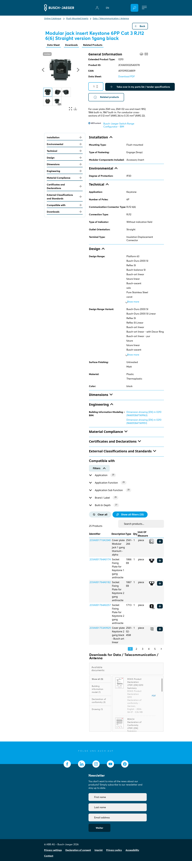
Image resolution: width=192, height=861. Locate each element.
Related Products (92, 44)
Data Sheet (53, 44)
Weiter (99, 827)
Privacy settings (53, 850)
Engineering (65, 171)
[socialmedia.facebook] (67, 764)
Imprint (98, 850)
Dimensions (65, 164)
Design (65, 157)
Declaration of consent (78, 850)
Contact (48, 855)
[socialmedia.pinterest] (124, 764)
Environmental (65, 144)
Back (140, 26)
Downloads (71, 44)
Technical (65, 151)
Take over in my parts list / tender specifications (140, 87)
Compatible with (65, 205)
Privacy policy (114, 850)
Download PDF (126, 76)
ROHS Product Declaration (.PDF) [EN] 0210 (135, 682)
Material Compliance (65, 178)
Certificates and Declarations (65, 186)
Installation (65, 137)
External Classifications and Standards (65, 196)
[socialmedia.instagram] (96, 764)
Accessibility (132, 850)
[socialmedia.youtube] (110, 764)
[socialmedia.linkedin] (81, 764)
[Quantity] (95, 86)
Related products (106, 97)
